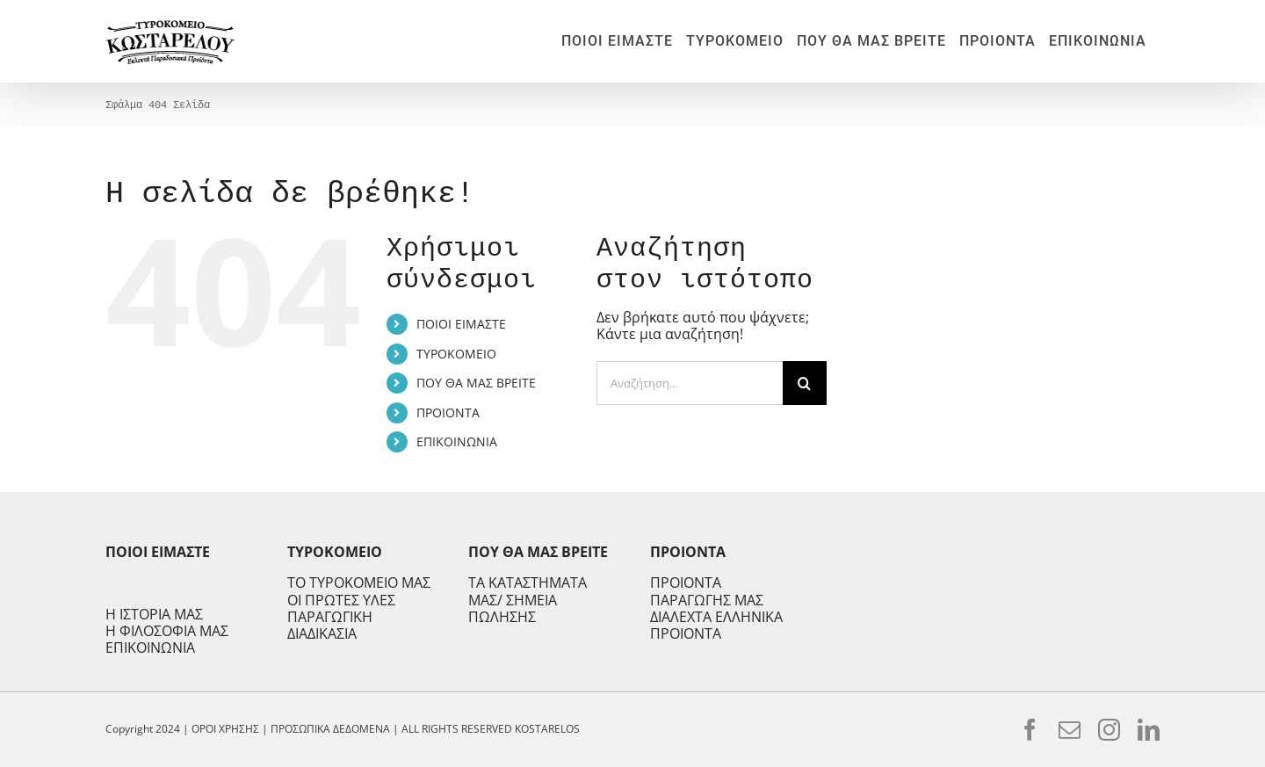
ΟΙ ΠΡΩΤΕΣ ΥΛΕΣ (341, 600)
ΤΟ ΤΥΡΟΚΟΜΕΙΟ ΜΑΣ (358, 583)
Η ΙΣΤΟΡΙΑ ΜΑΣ (154, 614)
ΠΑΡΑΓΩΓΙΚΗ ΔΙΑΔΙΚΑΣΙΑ (329, 625)
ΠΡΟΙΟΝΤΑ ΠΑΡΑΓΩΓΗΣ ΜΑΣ (706, 591)
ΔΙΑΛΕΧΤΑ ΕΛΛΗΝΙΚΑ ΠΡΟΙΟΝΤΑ (716, 625)
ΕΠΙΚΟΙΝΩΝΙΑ (456, 441)
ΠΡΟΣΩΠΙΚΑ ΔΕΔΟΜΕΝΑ (330, 728)
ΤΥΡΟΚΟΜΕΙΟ (456, 353)
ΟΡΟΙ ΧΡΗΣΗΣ (225, 728)
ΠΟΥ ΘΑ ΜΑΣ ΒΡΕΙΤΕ (476, 382)
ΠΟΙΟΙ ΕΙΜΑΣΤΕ (461, 323)
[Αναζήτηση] (805, 383)
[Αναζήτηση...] (689, 383)
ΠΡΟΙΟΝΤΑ (448, 412)
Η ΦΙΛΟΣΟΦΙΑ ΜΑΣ (166, 631)
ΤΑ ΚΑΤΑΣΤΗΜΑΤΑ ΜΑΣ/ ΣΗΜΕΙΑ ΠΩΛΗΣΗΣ (527, 599)
